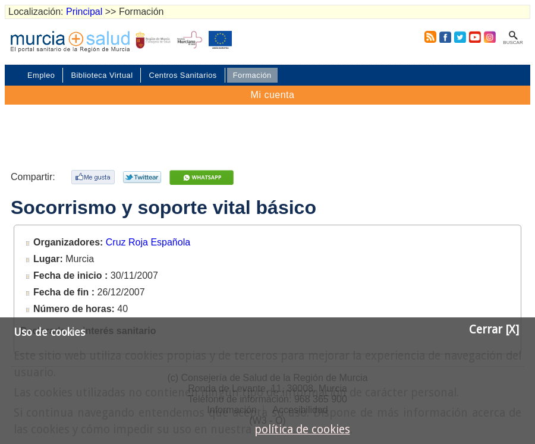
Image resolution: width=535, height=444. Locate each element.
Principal (84, 12)
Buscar (513, 42)
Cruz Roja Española (148, 242)
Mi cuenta (273, 95)
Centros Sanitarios (182, 75)
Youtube (474, 37)
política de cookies (302, 429)
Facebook (445, 37)
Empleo (41, 75)
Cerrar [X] (494, 329)
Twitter (460, 37)
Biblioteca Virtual (102, 75)
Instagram (489, 37)
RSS (428, 37)
